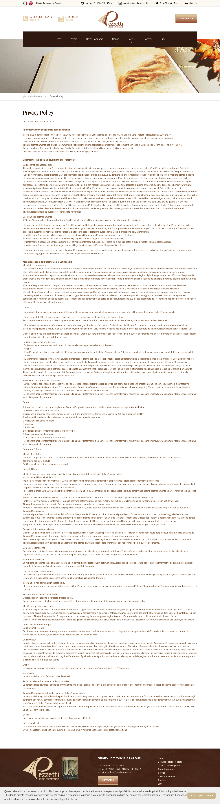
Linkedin (193, 3)
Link (163, 39)
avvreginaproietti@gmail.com (84, 151)
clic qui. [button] (74, 799)
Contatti (148, 39)
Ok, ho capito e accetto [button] (201, 795)
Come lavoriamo (94, 39)
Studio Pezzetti (34, 96)
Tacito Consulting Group (169, 765)
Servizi (115, 39)
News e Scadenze (166, 776)
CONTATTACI (108, 780)
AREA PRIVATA (186, 19)
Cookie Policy (137, 407)
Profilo (73, 39)
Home (58, 39)
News (131, 39)
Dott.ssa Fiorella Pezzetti (170, 762)
